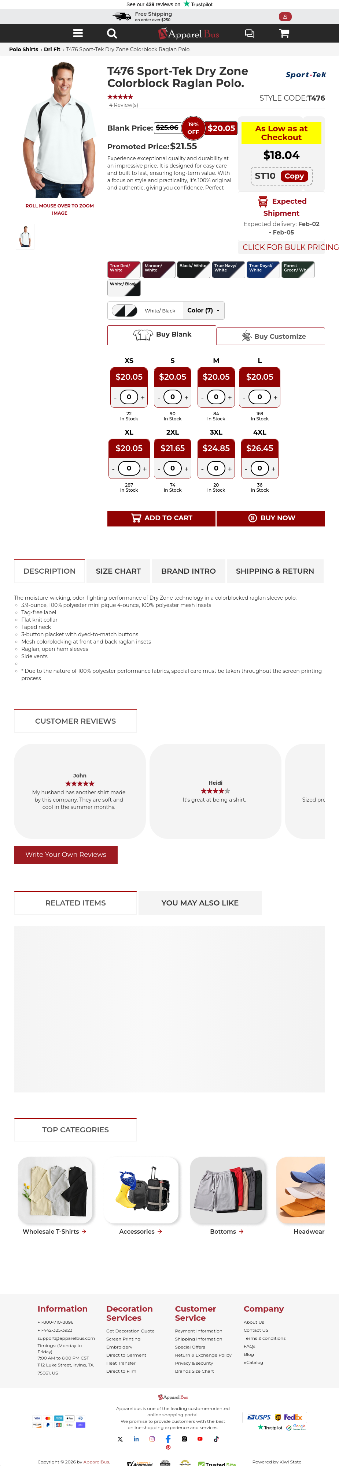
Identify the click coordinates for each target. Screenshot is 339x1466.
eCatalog (253, 1362)
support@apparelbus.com (66, 1338)
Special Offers (190, 1347)
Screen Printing (123, 1339)
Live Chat (249, 34)
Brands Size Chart (194, 1371)
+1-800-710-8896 (56, 1322)
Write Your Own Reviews (65, 855)
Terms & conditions (264, 1338)
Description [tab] (49, 571)
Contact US (256, 1330)
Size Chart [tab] (118, 571)
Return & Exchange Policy (203, 1355)
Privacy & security (194, 1363)
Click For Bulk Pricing (284, 247)
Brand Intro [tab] (188, 571)
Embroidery (119, 1347)
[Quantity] (129, 397)
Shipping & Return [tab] (275, 571)
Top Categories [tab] (75, 1129)
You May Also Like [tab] (200, 903)
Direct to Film (121, 1371)
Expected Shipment (281, 206)
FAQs (249, 1346)
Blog (249, 1354)
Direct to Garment (126, 1355)
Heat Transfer (121, 1363)
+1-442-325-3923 (55, 1330)
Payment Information (198, 1331)
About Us (254, 1322)
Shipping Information (198, 1339)
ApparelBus (96, 1462)
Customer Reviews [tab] (75, 721)
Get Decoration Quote (130, 1331)
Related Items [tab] (75, 903)
